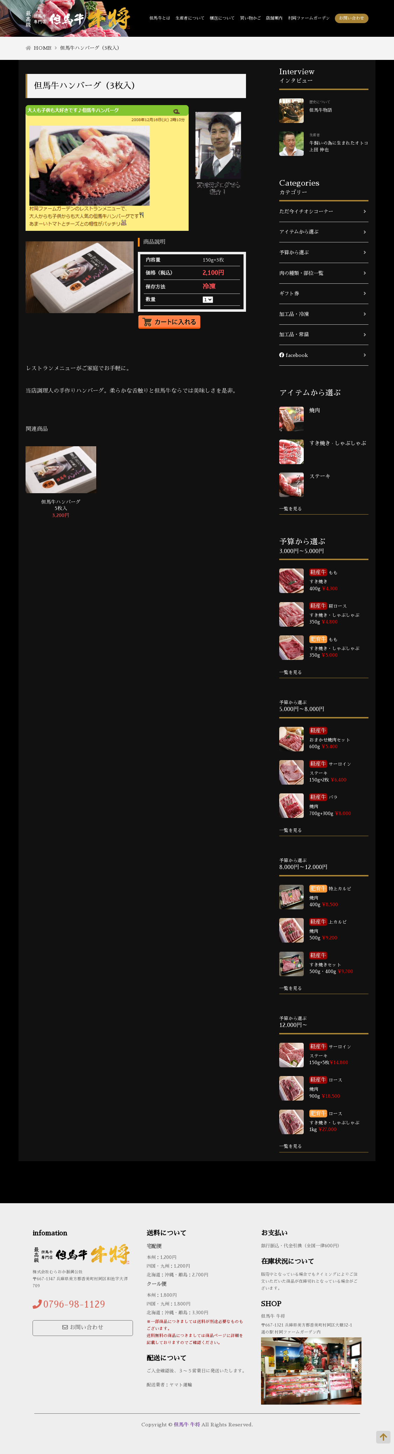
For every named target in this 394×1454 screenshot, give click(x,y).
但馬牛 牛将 (187, 1424)
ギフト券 (289, 293)
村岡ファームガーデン (309, 18)
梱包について (222, 18)
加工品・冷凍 (294, 314)
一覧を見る (290, 509)
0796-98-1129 (74, 1304)
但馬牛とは (159, 18)
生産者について (190, 18)
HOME (42, 48)
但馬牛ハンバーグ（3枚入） (91, 48)
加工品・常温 (294, 334)
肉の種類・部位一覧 (301, 273)
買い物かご (250, 18)
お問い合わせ (351, 18)
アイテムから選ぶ (298, 231)
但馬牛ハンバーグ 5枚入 (60, 505)
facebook (293, 355)
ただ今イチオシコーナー (306, 211)
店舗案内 (274, 18)
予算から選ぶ (294, 252)
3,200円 (60, 515)
